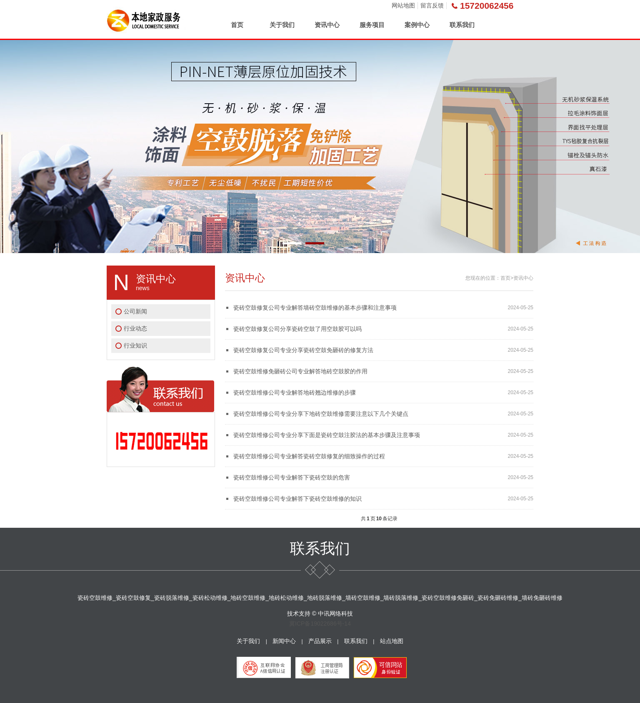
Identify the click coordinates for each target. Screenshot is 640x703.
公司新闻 (135, 311)
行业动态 (135, 328)
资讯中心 (327, 24)
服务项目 (372, 24)
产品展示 (320, 641)
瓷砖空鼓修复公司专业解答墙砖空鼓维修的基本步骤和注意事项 (315, 307)
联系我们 (462, 24)
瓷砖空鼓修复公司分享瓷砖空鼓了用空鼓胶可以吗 (297, 328)
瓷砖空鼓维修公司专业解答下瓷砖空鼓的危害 (291, 477)
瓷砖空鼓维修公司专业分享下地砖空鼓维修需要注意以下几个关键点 (320, 413)
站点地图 (391, 641)
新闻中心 (284, 641)
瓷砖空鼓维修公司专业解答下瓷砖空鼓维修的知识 (297, 498)
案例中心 (417, 24)
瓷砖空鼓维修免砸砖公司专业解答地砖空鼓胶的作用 (300, 371)
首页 (237, 24)
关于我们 (282, 24)
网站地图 (403, 5)
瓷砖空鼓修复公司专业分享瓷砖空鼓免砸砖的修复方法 (303, 350)
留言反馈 (432, 5)
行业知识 (135, 345)
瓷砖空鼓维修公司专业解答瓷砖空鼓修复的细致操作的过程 (309, 456)
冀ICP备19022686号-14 (320, 623)
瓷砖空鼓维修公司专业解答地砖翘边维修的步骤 (294, 392)
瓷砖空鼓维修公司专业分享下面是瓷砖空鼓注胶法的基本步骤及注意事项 (326, 435)
